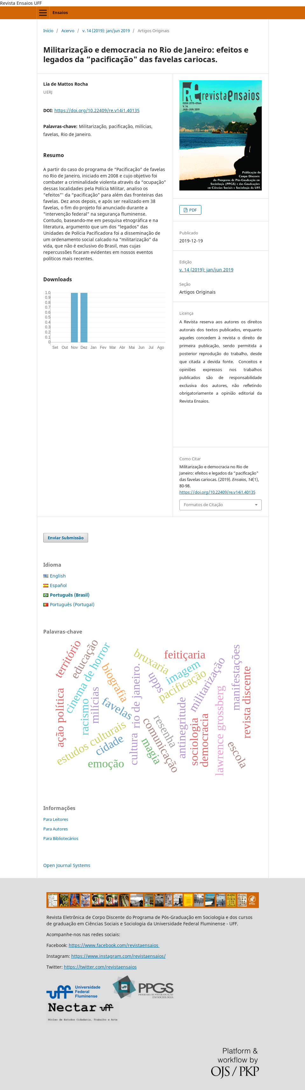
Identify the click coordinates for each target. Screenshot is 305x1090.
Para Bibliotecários (60, 838)
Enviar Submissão (66, 538)
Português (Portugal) (72, 604)
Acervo (67, 30)
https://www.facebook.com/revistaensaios (114, 945)
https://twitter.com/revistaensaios (100, 967)
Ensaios (60, 12)
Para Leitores (55, 819)
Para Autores (55, 829)
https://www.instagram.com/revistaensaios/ (118, 956)
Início (48, 30)
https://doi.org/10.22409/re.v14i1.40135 (97, 110)
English (58, 576)
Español (58, 585)
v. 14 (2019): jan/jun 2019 (106, 30)
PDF (192, 210)
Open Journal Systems (66, 865)
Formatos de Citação (203, 504)
